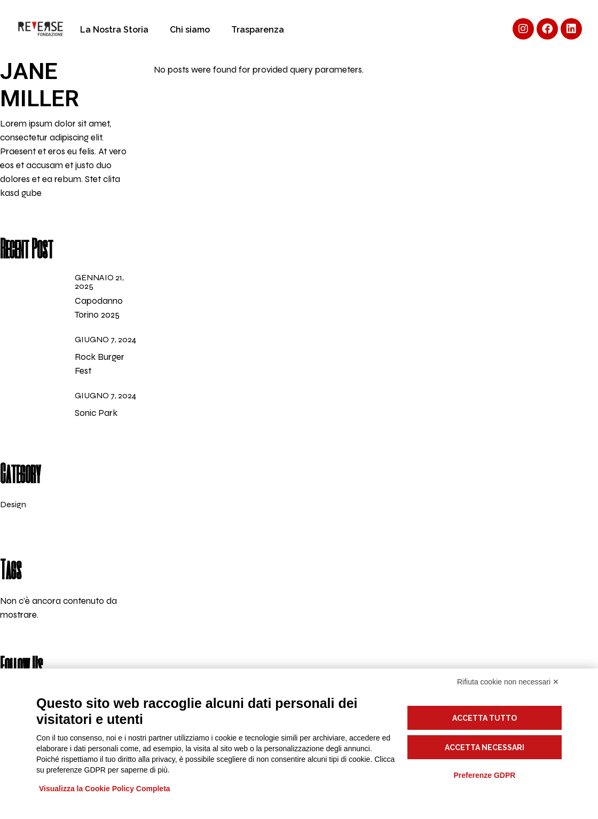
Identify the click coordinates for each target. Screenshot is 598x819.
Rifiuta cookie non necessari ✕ (508, 682)
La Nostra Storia (114, 30)
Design (13, 504)
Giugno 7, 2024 (105, 339)
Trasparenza (257, 30)
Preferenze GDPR (484, 775)
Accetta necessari (484, 747)
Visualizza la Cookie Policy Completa (104, 788)
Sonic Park (96, 413)
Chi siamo (190, 30)
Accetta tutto (484, 718)
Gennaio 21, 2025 (99, 281)
